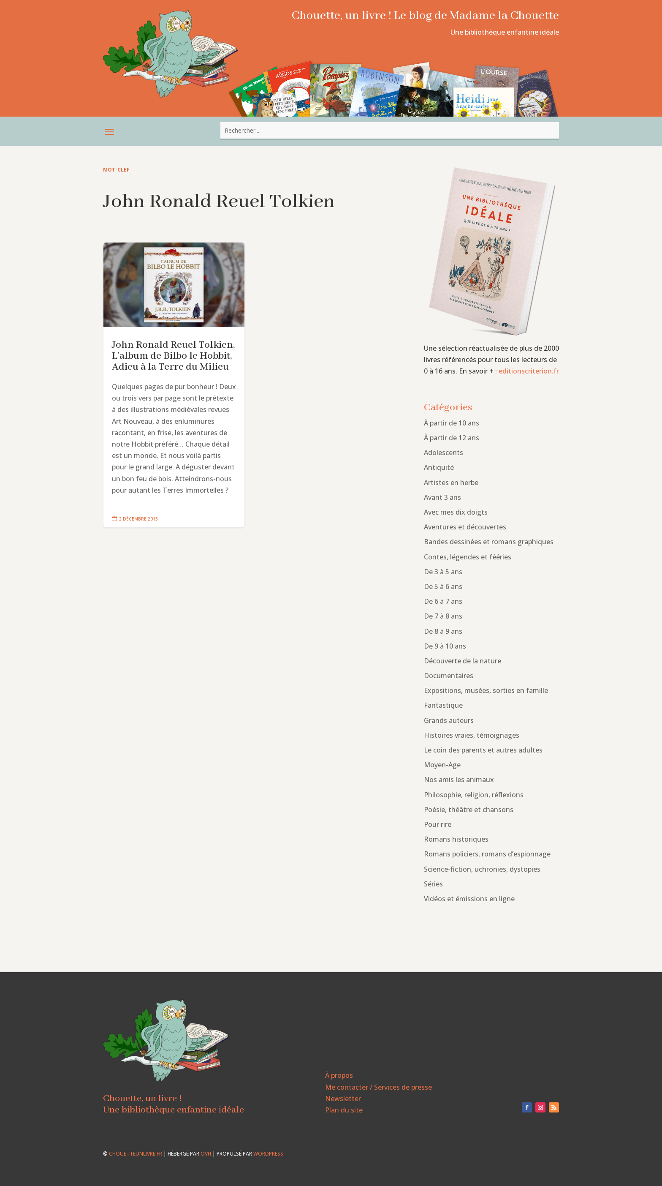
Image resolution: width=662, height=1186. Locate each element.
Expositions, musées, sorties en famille (486, 690)
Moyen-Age (442, 764)
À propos (339, 1075)
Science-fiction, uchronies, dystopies (482, 869)
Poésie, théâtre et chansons (468, 809)
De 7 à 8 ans (443, 616)
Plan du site (344, 1110)
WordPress (268, 1153)
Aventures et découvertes (465, 527)
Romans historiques (456, 839)
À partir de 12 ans (451, 437)
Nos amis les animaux (459, 779)
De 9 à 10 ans (445, 646)
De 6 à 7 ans (443, 601)
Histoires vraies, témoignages (471, 735)
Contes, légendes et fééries (467, 557)
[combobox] (389, 130)
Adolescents (443, 452)
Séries (433, 884)
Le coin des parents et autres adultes (483, 750)
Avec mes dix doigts (456, 512)
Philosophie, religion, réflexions (474, 794)
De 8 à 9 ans (443, 631)
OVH (206, 1153)
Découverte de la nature (462, 660)
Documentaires (448, 675)
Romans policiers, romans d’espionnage (487, 854)
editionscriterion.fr (529, 371)
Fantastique (443, 705)
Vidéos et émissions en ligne (469, 898)
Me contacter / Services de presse (378, 1087)
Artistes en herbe (451, 482)
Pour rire (437, 824)
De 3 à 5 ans (443, 571)
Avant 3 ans (442, 497)
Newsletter (343, 1098)
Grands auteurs (449, 720)
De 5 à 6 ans (443, 586)
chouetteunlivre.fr (135, 1153)
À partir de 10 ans (451, 423)
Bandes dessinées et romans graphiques (488, 541)
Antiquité (439, 467)
